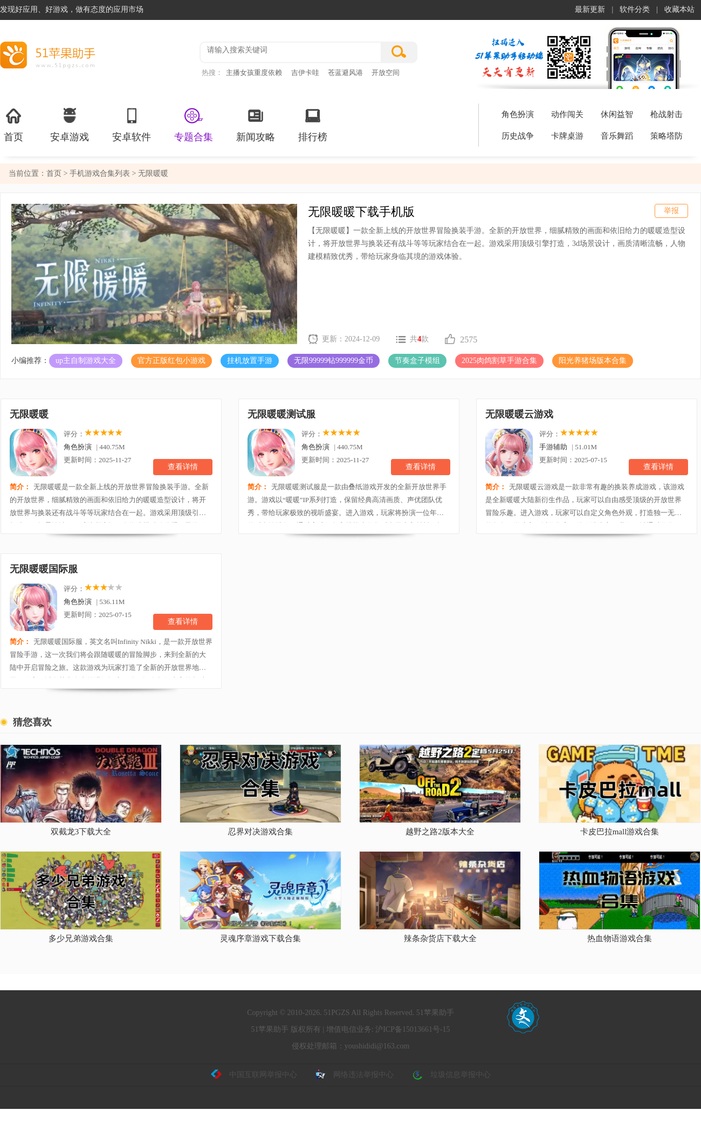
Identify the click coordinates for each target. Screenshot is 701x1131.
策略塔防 (666, 136)
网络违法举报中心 (354, 1075)
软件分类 (635, 9)
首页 (13, 124)
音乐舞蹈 (617, 136)
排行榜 (312, 124)
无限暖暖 (29, 414)
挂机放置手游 (249, 361)
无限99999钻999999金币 (333, 361)
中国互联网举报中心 (254, 1075)
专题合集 (193, 124)
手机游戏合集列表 (101, 173)
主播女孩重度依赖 (254, 72)
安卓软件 (131, 124)
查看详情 (183, 467)
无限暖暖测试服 (281, 414)
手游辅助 (553, 447)
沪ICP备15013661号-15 (412, 1029)
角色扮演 (517, 114)
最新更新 (590, 9)
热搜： (212, 72)
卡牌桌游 (567, 136)
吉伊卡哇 (305, 72)
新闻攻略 (255, 124)
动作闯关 (567, 114)
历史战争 (517, 136)
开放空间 (386, 72)
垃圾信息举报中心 (451, 1075)
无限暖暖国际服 (44, 569)
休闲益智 (617, 114)
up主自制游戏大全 (86, 361)
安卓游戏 (69, 124)
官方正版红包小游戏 (171, 361)
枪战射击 (666, 114)
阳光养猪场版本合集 (593, 361)
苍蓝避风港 (345, 72)
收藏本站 (679, 9)
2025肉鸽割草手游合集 (499, 361)
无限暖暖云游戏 (519, 414)
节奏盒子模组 (417, 361)
